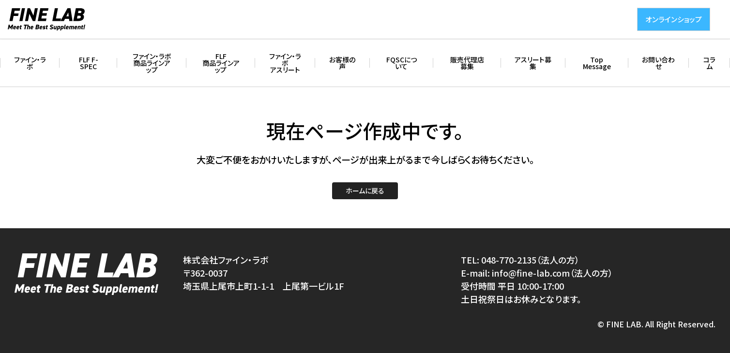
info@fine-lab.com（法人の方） (552, 272)
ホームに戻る (365, 190)
